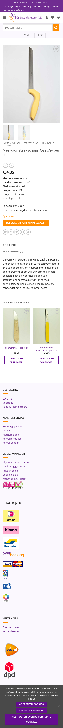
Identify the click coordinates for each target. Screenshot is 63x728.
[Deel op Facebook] (11, 232)
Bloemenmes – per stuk (16, 347)
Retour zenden (11, 442)
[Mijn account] (47, 17)
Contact (7, 430)
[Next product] (5, 165)
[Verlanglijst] (52, 17)
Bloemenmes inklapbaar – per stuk (46, 349)
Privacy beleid (11, 470)
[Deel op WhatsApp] (5, 232)
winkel (26, 35)
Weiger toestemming (31, 710)
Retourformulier (12, 438)
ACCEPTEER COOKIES (31, 704)
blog (40, 35)
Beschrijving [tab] (9, 245)
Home (6, 143)
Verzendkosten (11, 631)
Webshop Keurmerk (14, 478)
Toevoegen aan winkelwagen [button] (16, 360)
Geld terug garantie (14, 466)
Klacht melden (11, 434)
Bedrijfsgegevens (12, 426)
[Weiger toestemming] (58, 707)
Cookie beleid (10, 474)
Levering (7, 398)
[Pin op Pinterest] (28, 232)
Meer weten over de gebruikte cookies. (31, 719)
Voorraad (8, 402)
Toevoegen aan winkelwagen (26, 222)
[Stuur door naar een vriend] (22, 232)
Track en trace (11, 627)
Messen (7, 145)
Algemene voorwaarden (16, 462)
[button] (4, 17)
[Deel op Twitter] (16, 232)
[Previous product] (11, 165)
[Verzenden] (56, 27)
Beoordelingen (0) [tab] (13, 251)
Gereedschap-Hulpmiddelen (39, 143)
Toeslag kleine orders (15, 406)
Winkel (16, 143)
